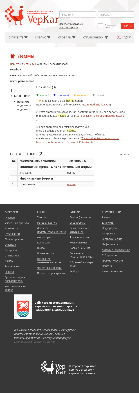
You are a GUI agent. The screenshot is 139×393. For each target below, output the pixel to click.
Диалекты (108, 222)
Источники (11, 228)
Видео (41, 248)
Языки (106, 217)
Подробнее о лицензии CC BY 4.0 (34, 342)
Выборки (75, 271)
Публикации (12, 234)
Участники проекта (17, 223)
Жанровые (108, 233)
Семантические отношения (79, 229)
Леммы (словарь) (80, 217)
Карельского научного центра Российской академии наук (56, 308)
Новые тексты (45, 253)
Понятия (107, 266)
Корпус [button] (43, 37)
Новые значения (80, 248)
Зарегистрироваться (71, 23)
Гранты (9, 271)
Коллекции (44, 242)
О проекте (12, 212)
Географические (112, 239)
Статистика (12, 255)
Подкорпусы (109, 228)
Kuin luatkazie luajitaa (96, 104)
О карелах (11, 250)
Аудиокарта (44, 237)
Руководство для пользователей (15, 278)
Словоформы (78, 222)
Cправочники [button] (95, 37)
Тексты (41, 217)
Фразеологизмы (79, 237)
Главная (10, 217)
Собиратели (109, 255)
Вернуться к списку (22, 64)
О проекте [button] (18, 37)
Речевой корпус (47, 222)
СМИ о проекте (14, 239)
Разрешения (12, 266)
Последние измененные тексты (49, 260)
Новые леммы (78, 242)
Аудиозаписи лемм (113, 271)
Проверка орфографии (51, 273)
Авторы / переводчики (116, 249)
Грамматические (112, 260)
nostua (71, 184)
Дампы (9, 261)
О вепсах (10, 244)
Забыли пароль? (68, 27)
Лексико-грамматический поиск (51, 229)
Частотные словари (49, 267)
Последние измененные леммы (82, 255)
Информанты (110, 244)
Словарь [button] (67, 37)
